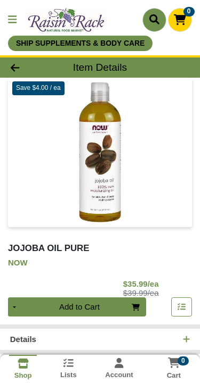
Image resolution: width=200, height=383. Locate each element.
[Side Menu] (12, 20)
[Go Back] (31, 67)
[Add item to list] (182, 308)
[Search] (154, 19)
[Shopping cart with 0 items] (180, 20)
